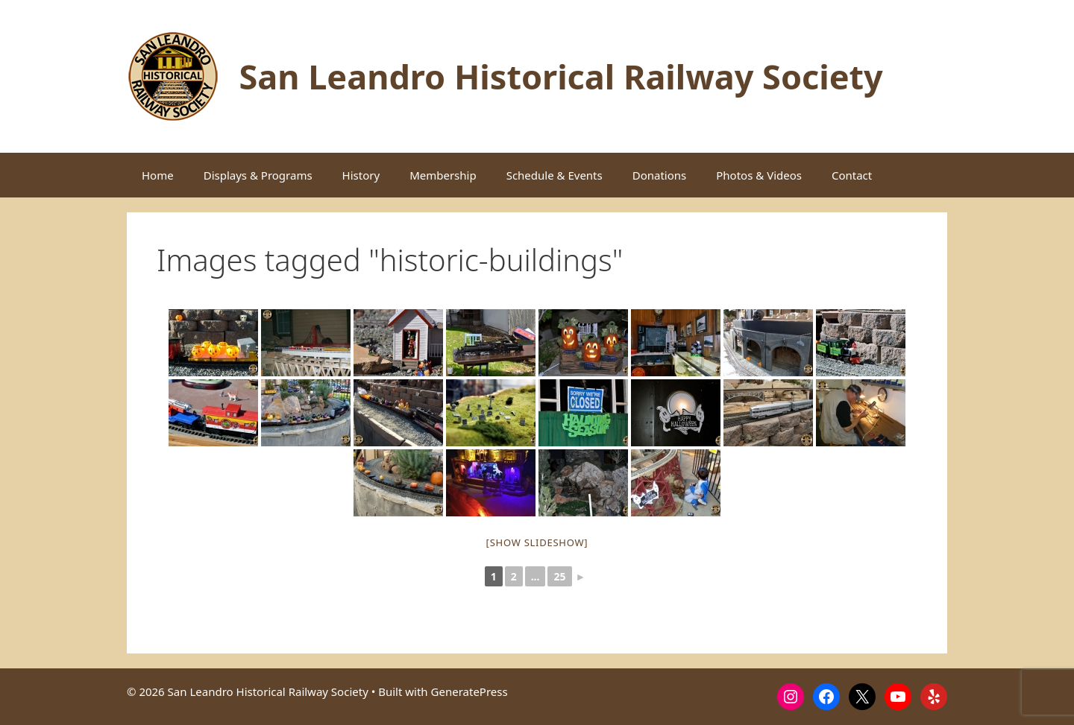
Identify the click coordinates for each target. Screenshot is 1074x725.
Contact (852, 175)
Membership (443, 175)
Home (158, 175)
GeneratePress (469, 691)
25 (559, 576)
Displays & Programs (258, 175)
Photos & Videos (759, 175)
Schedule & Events (554, 175)
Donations (659, 175)
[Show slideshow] (537, 542)
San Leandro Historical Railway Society (561, 76)
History (361, 175)
